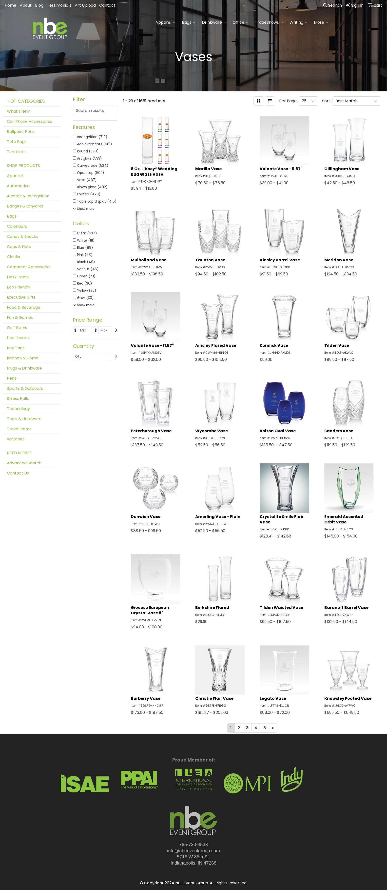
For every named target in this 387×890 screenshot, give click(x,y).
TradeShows (269, 22)
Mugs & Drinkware (24, 368)
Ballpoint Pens (20, 131)
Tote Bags (16, 142)
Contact (107, 5)
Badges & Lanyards (25, 206)
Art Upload (85, 5)
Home (10, 5)
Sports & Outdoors (25, 388)
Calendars (17, 226)
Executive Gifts (21, 297)
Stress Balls (18, 398)
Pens (11, 378)
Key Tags (15, 348)
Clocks (13, 257)
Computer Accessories (29, 267)
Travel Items (19, 429)
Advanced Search (24, 463)
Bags (188, 22)
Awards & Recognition (28, 196)
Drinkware (214, 22)
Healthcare (18, 338)
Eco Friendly (18, 287)
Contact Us (18, 473)
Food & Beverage (23, 307)
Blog (39, 5)
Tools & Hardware (24, 419)
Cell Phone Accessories (29, 121)
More (321, 22)
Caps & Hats (19, 246)
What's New (18, 111)
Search (332, 5)
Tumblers (16, 152)
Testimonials (59, 5)
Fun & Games (20, 317)
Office (240, 22)
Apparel (165, 22)
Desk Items (18, 277)
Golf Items (17, 328)
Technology (18, 409)
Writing (299, 22)
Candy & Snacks (22, 236)
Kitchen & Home (22, 358)
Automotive (18, 186)
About (26, 5)
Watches (15, 439)
